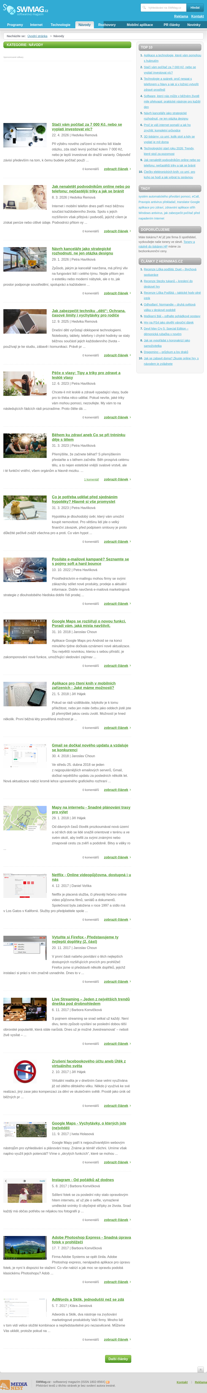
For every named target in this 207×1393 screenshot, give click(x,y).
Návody (84, 25)
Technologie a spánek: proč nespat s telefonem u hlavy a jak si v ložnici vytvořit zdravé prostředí (171, 84)
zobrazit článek (116, 169)
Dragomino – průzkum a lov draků (166, 352)
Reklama (181, 16)
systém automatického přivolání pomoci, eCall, (169, 196)
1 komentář (91, 479)
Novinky (193, 25)
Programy (15, 25)
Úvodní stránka (37, 36)
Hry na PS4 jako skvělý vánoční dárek (169, 322)
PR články (172, 25)
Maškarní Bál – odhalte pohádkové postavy (172, 316)
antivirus (156, 202)
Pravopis (144, 202)
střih (192, 207)
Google (195, 202)
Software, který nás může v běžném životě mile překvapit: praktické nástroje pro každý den (172, 101)
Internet (36, 25)
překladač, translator (176, 202)
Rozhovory (107, 25)
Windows (145, 213)
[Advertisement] (67, 92)
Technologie (60, 25)
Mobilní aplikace (140, 25)
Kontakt (197, 16)
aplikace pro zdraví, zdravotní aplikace (164, 207)
